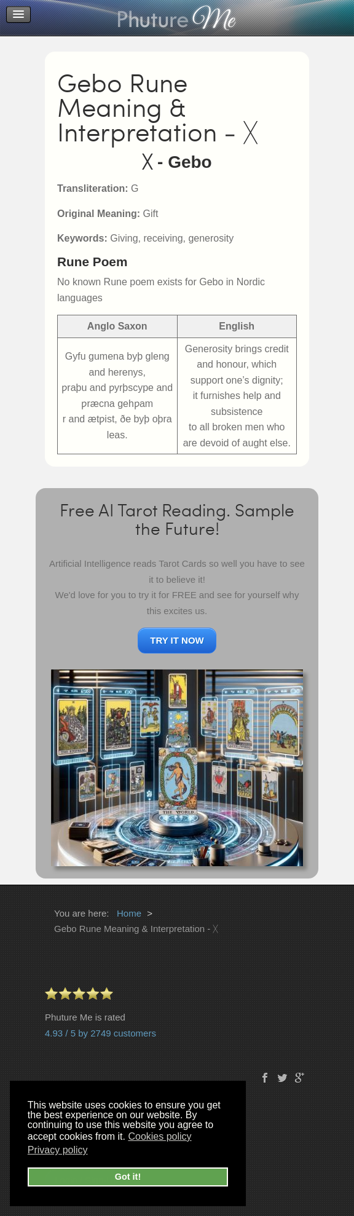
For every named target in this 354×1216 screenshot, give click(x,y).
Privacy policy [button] (58, 1150)
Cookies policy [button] (159, 1136)
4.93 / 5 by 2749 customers (100, 1033)
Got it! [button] (128, 1177)
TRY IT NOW (177, 640)
